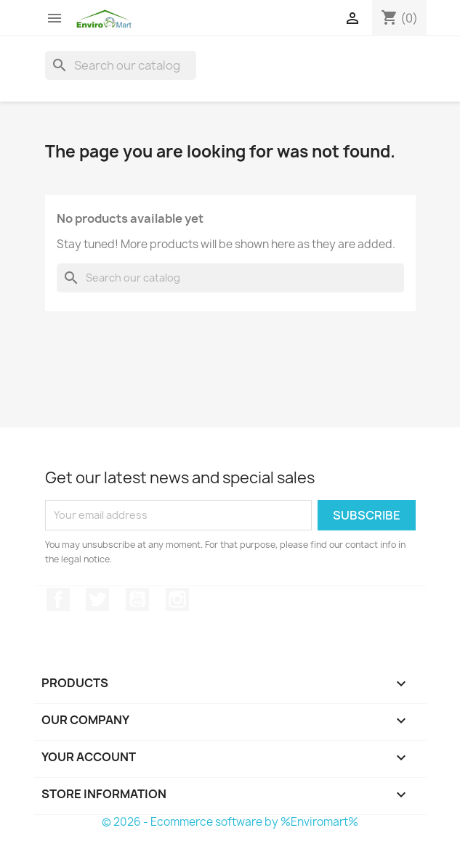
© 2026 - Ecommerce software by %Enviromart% (230, 821)
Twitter (97, 599)
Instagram (177, 599)
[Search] (120, 65)
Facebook (58, 599)
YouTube (137, 599)
